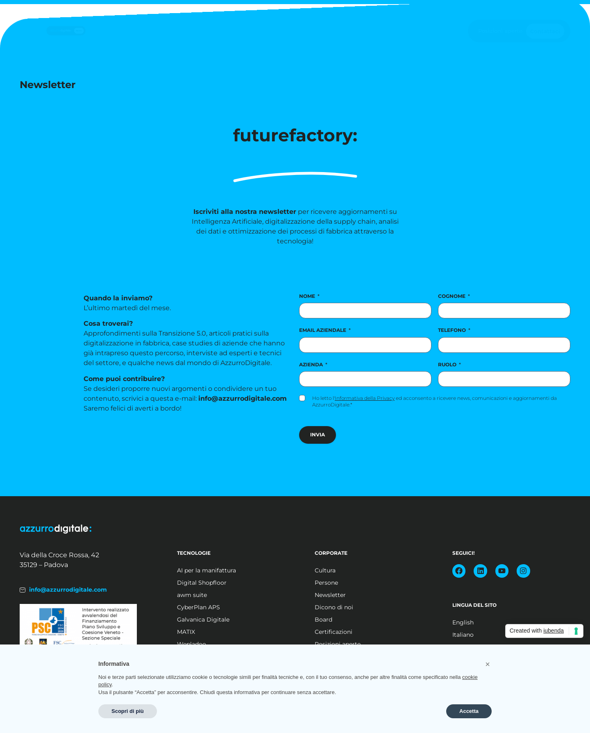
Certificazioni (333, 631)
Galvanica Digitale (203, 619)
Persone (326, 582)
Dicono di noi (334, 607)
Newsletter (330, 595)
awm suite (192, 595)
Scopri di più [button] (127, 711)
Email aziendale (325, 330)
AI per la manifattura (206, 570)
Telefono (454, 330)
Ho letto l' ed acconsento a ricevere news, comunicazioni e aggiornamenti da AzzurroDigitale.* (434, 401)
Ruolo (449, 364)
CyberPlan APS (198, 607)
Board (323, 619)
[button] (487, 664)
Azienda (313, 364)
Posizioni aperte (500, 30)
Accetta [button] (469, 711)
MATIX (186, 631)
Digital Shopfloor (202, 582)
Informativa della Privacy (365, 398)
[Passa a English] (497, 622)
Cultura (325, 570)
